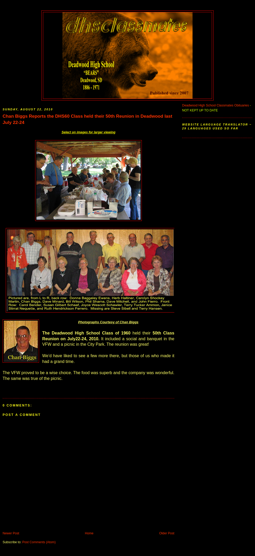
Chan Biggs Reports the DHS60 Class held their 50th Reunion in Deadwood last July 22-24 (87, 119)
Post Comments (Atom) (38, 542)
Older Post (166, 533)
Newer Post (11, 533)
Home (89, 533)
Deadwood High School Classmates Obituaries (215, 105)
